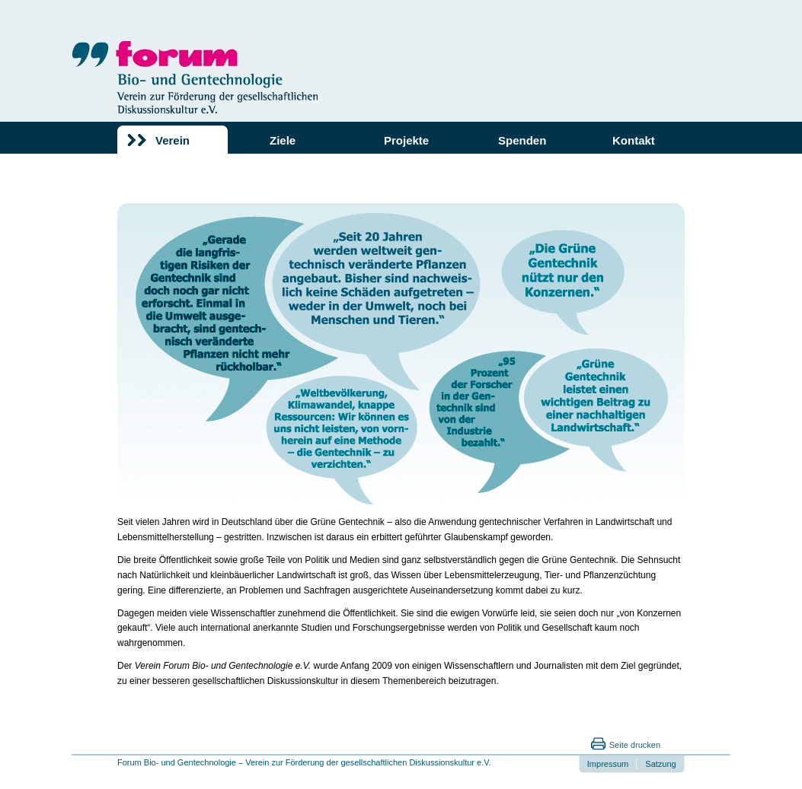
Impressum (607, 763)
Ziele (283, 140)
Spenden (522, 140)
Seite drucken (634, 744)
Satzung (660, 763)
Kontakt (633, 140)
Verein (172, 140)
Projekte (406, 140)
